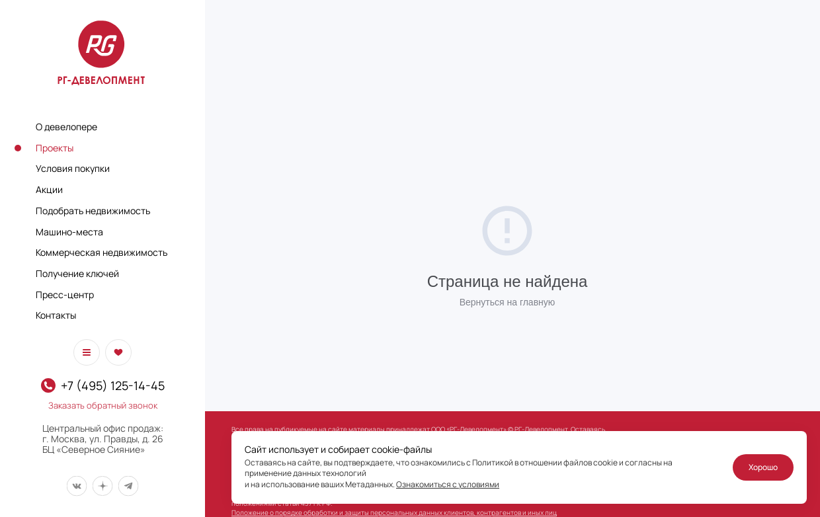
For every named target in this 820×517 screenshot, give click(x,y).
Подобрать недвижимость (93, 210)
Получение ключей (77, 273)
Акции (49, 189)
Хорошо (763, 467)
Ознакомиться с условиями (447, 484)
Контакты (56, 315)
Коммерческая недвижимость (101, 252)
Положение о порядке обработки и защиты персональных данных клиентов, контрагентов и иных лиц (394, 512)
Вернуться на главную (507, 302)
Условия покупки (73, 168)
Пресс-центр (65, 294)
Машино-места (69, 231)
